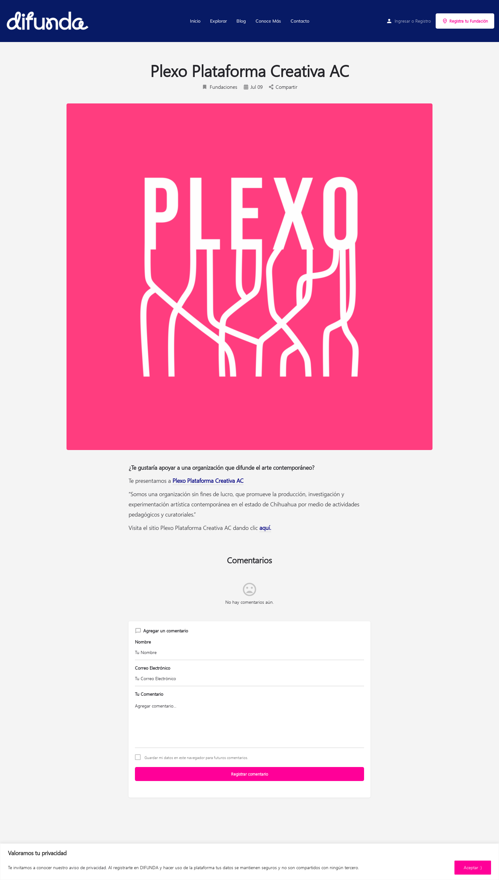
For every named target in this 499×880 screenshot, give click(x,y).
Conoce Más (268, 21)
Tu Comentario (149, 694)
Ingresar (402, 21)
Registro (423, 21)
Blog (241, 21)
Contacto (300, 21)
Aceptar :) (473, 867)
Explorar (218, 21)
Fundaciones (219, 86)
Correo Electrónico (152, 668)
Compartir (283, 86)
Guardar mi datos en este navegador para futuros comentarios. (196, 757)
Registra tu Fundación (465, 21)
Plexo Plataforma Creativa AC (207, 480)
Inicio (195, 21)
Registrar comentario (249, 774)
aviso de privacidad (87, 867)
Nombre (143, 642)
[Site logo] (48, 21)
